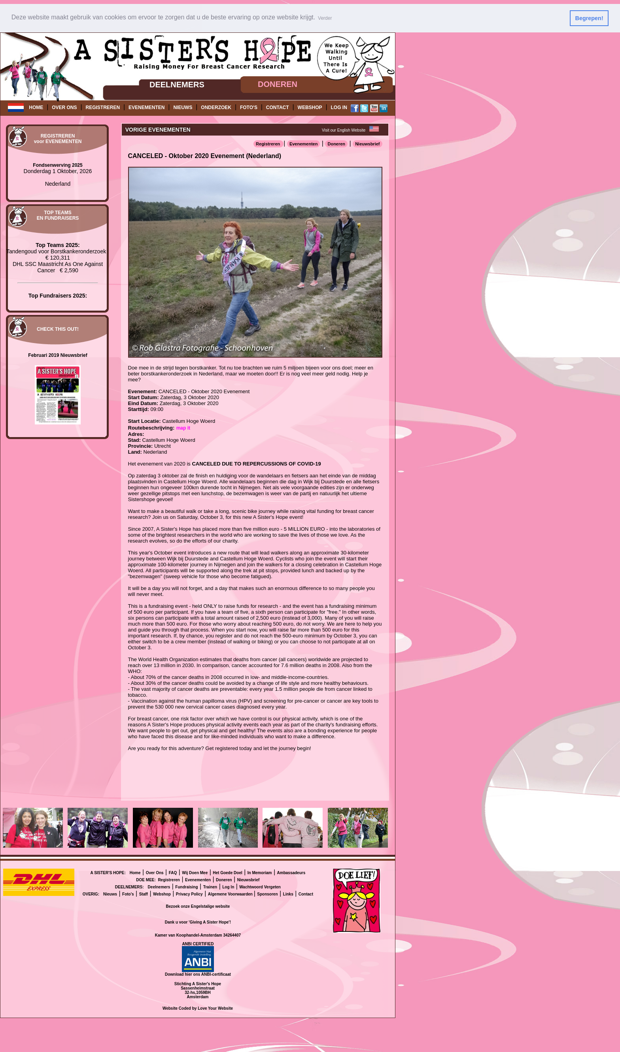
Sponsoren (267, 894)
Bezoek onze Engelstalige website (198, 906)
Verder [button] (325, 18)
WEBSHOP (310, 107)
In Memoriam (260, 872)
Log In (228, 886)
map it (183, 427)
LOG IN (339, 107)
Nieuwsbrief (367, 143)
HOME (36, 107)
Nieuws (110, 894)
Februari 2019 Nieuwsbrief (57, 355)
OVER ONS (64, 107)
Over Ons (155, 872)
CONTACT (277, 107)
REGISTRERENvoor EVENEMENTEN (58, 138)
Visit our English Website (343, 130)
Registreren (268, 143)
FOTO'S (248, 107)
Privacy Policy (189, 894)
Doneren (336, 143)
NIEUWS (182, 107)
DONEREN (277, 84)
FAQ (173, 872)
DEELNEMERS (176, 84)
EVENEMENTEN (146, 107)
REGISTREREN (102, 107)
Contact (306, 894)
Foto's (128, 894)
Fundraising (186, 886)
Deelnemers (159, 886)
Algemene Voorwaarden (231, 894)
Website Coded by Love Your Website (198, 1008)
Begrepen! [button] (589, 18)
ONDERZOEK (216, 107)
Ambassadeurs (291, 872)
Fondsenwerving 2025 (57, 165)
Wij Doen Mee (195, 872)
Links (288, 894)
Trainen (210, 886)
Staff (143, 894)
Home (135, 872)
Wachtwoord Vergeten (260, 886)
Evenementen (303, 143)
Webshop (162, 894)
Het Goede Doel (227, 872)
